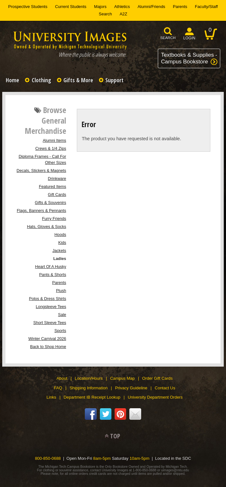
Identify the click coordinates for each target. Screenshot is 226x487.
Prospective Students (27, 6)
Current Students (70, 6)
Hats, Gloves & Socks (46, 226)
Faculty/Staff (206, 6)
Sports (60, 331)
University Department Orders (155, 397)
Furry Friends (54, 218)
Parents (180, 6)
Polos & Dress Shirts (47, 298)
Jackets (59, 250)
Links (51, 397)
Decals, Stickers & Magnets (41, 170)
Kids (62, 242)
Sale (62, 314)
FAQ (58, 388)
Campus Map (122, 378)
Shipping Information (88, 388)
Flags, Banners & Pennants (41, 210)
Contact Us (165, 388)
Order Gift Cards (157, 378)
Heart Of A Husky (50, 266)
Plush (61, 290)
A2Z (123, 14)
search (168, 38)
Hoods (60, 234)
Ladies (59, 258)
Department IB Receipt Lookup (92, 397)
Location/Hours (89, 378)
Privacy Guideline (131, 388)
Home (12, 80)
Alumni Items (54, 140)
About (62, 378)
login (189, 38)
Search (105, 14)
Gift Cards (57, 194)
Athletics (122, 6)
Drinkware (57, 178)
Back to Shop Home (48, 347)
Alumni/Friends (151, 6)
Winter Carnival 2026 (47, 339)
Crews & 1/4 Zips (50, 148)
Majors (100, 6)
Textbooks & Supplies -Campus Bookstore (189, 58)
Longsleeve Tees (51, 306)
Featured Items (52, 186)
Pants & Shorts (52, 274)
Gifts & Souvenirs (50, 202)
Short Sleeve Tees (49, 323)
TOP (115, 436)
